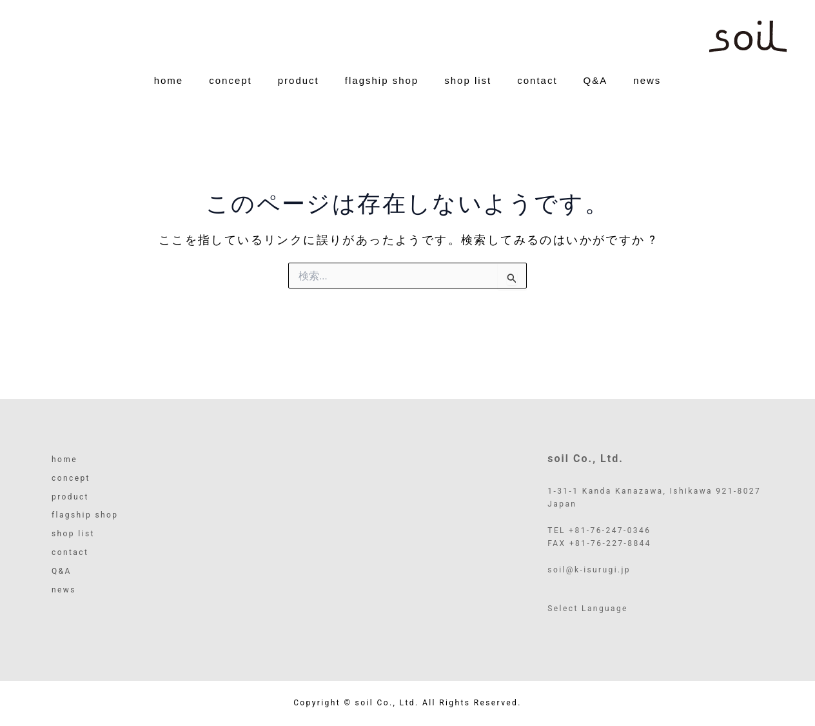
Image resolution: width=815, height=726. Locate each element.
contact (537, 88)
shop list (467, 88)
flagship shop (381, 88)
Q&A (596, 88)
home (169, 88)
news (647, 88)
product (298, 88)
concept (230, 88)
